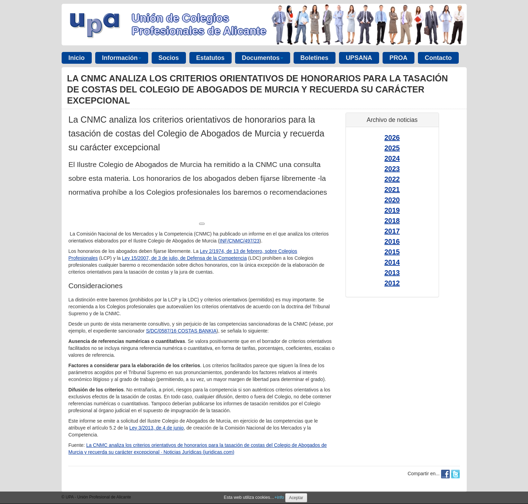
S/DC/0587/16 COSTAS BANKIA (181, 331)
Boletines (315, 57)
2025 (392, 148)
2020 (392, 200)
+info (279, 497)
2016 (392, 241)
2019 (392, 210)
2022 (392, 179)
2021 (392, 189)
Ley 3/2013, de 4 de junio (156, 428)
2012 (392, 283)
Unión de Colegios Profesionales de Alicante (199, 24)
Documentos (262, 57)
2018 (392, 220)
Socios (169, 57)
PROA (399, 57)
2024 (392, 158)
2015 (392, 252)
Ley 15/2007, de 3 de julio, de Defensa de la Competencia (184, 258)
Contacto (438, 57)
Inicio (77, 57)
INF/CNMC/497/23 (239, 241)
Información (121, 57)
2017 (392, 231)
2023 (392, 169)
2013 (392, 272)
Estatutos (210, 57)
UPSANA (359, 57)
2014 (392, 262)
